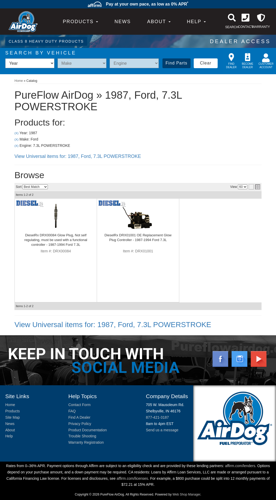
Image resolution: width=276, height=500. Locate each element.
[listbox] (30, 63)
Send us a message (162, 430)
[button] (159, 21)
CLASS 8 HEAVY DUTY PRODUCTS (46, 41)
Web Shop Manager (186, 494)
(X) (16, 133)
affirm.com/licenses (132, 478)
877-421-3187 (157, 417)
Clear (205, 63)
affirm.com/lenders (240, 466)
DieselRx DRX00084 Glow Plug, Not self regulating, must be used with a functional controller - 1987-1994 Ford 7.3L (55, 240)
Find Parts (176, 63)
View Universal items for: (77, 156)
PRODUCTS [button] (80, 21)
